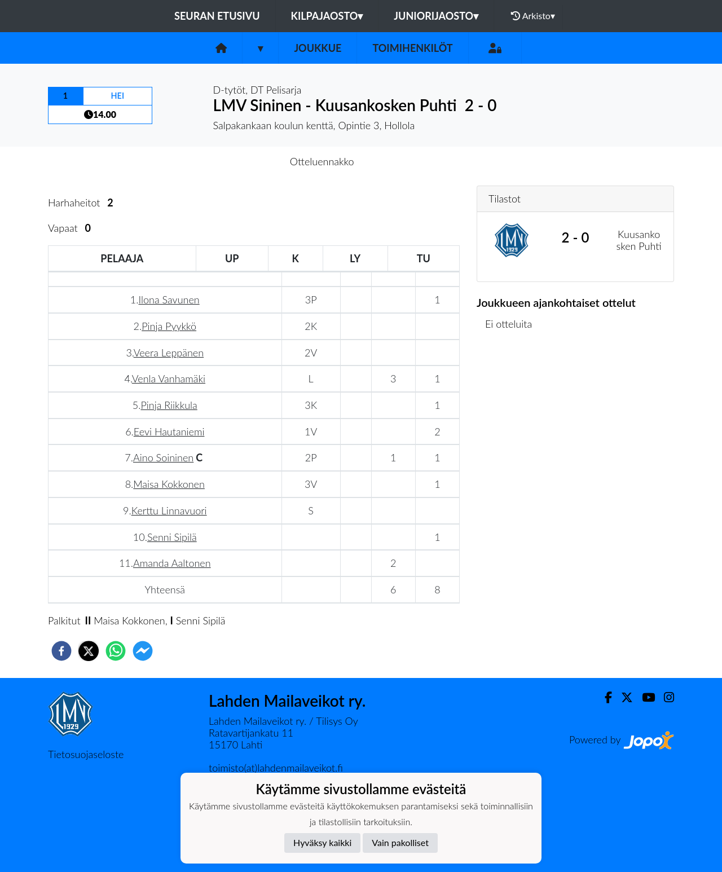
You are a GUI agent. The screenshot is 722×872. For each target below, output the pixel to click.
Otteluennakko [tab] (322, 161)
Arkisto (533, 16)
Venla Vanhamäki (168, 378)
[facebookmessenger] (143, 651)
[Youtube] (644, 697)
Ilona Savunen (168, 299)
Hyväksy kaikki (322, 842)
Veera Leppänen (169, 352)
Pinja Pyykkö (169, 326)
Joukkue (317, 48)
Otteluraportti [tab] (402, 161)
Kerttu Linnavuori (169, 510)
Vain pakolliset (400, 842)
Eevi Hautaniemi (169, 431)
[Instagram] (664, 697)
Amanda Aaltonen (172, 563)
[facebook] (61, 651)
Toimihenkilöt (412, 48)
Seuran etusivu (217, 16)
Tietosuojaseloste (86, 754)
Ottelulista (513, 380)
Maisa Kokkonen (169, 484)
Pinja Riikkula (168, 405)
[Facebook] (604, 697)
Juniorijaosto (436, 16)
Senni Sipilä (172, 537)
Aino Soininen (163, 457)
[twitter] (88, 651)
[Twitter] (622, 697)
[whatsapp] (115, 651)
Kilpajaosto (327, 16)
